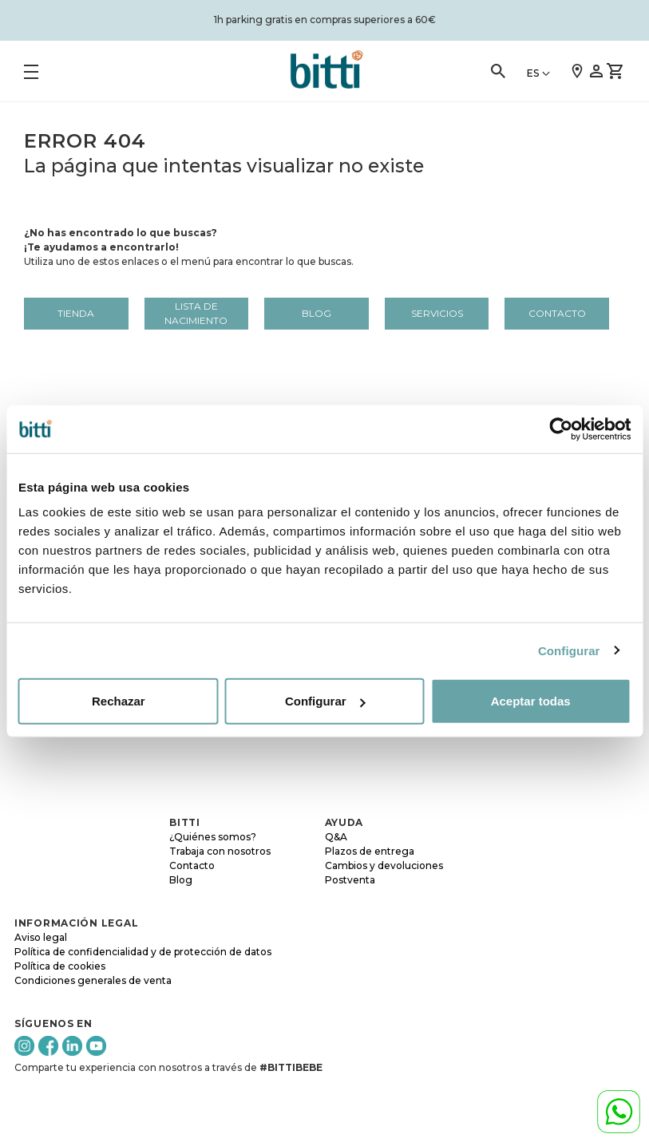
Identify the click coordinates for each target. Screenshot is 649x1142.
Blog (316, 313)
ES (533, 73)
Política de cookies (59, 966)
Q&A (336, 837)
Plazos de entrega (369, 851)
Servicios (437, 313)
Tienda (75, 313)
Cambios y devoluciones (384, 865)
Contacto (557, 313)
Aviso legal (40, 937)
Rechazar (118, 701)
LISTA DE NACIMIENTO (196, 313)
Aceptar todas (531, 701)
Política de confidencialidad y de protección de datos (142, 952)
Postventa (350, 880)
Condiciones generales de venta (93, 980)
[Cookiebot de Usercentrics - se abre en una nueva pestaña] (561, 429)
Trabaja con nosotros (220, 851)
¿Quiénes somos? (212, 837)
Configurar (569, 650)
